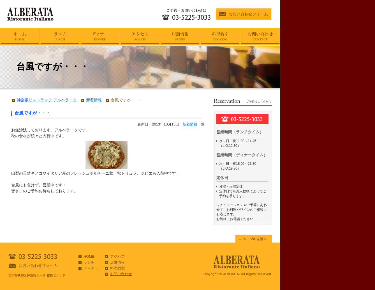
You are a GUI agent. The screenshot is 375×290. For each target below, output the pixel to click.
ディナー (91, 268)
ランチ (89, 262)
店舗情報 (117, 262)
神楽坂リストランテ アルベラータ (47, 100)
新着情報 (190, 124)
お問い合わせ (121, 274)
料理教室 (117, 268)
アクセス (117, 256)
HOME (89, 256)
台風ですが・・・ (32, 113)
